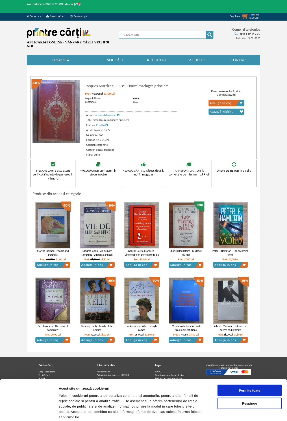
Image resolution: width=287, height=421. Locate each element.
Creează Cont (55, 16)
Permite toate (249, 367)
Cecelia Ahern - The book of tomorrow (53, 328)
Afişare (224, 412)
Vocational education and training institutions (186, 328)
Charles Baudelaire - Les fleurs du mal (186, 252)
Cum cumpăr (79, 16)
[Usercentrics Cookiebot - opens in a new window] (29, 412)
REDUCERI (156, 60)
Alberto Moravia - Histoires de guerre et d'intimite (230, 328)
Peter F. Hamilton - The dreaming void (230, 252)
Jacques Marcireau (107, 115)
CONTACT (239, 60)
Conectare (34, 16)
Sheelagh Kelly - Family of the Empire (97, 328)
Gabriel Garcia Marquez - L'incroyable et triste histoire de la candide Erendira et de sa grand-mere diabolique (141, 256)
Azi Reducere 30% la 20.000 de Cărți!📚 (54, 4)
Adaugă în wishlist (226, 111)
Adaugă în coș (226, 103)
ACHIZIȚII (198, 60)
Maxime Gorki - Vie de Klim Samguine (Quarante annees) (97, 252)
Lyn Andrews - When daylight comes (141, 328)
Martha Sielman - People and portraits (53, 252)
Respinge (249, 381)
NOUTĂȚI (115, 60)
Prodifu (102, 125)
